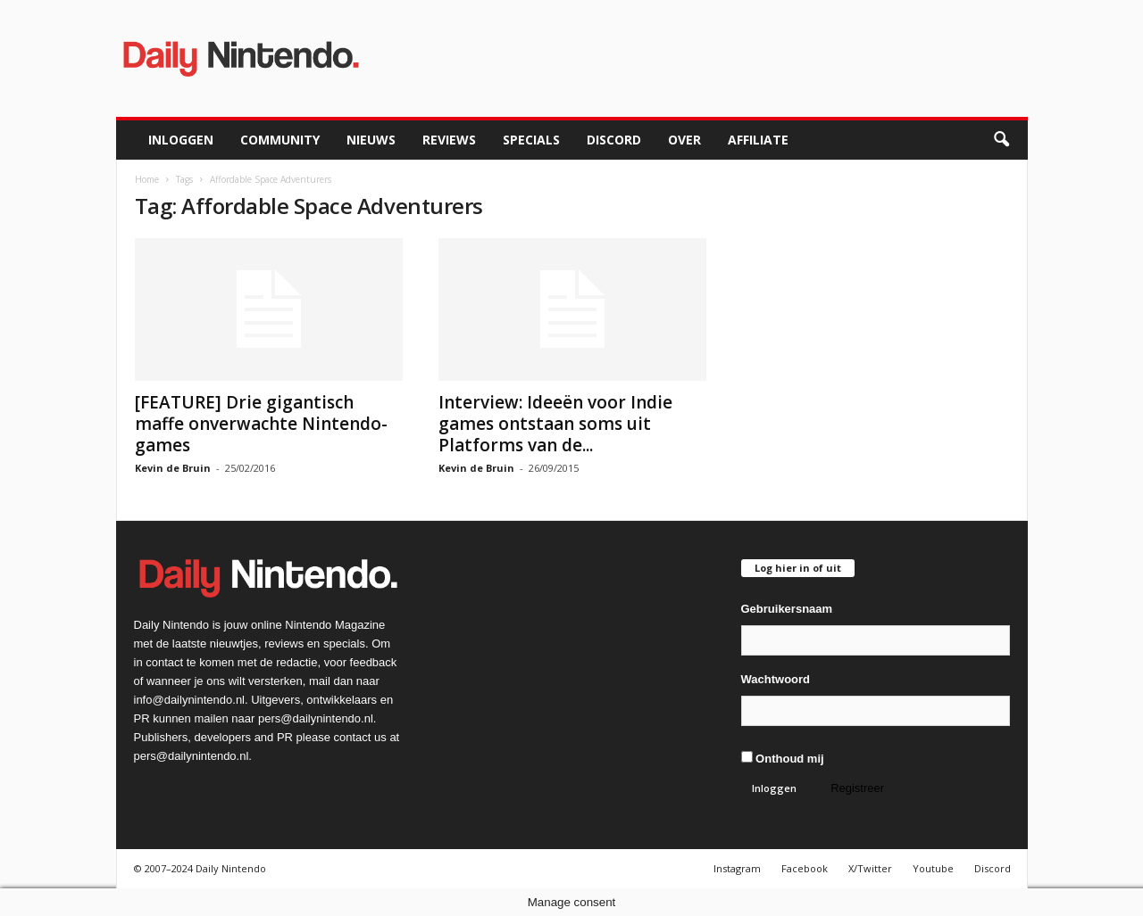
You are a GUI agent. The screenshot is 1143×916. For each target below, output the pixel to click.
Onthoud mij (782, 758)
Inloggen (180, 139)
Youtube (933, 868)
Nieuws (371, 139)
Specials (531, 139)
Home (147, 179)
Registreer (857, 788)
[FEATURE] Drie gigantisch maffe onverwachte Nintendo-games (261, 424)
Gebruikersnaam (787, 608)
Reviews (449, 139)
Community (280, 139)
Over (684, 139)
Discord (614, 139)
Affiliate (758, 139)
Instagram (737, 868)
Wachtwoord (776, 679)
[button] (1001, 140)
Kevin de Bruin (173, 468)
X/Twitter (870, 868)
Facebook (804, 868)
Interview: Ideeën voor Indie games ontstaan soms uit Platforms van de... (555, 424)
